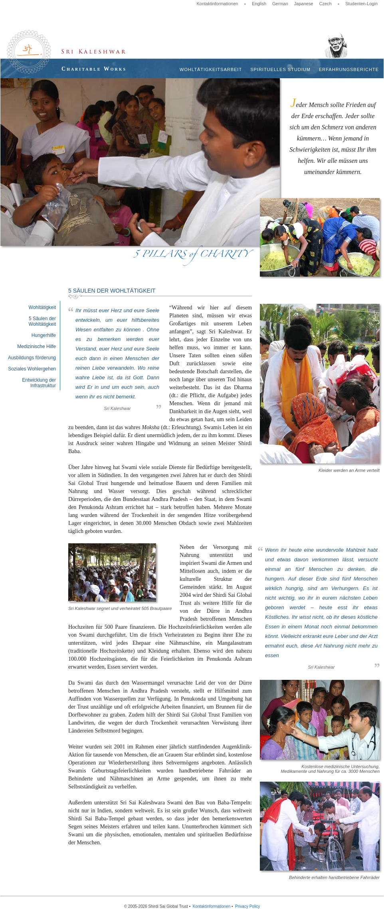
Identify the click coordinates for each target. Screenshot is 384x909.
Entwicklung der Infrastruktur (39, 382)
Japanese (303, 3)
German (280, 3)
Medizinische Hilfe (36, 346)
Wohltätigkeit (42, 307)
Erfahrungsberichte (349, 69)
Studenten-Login (361, 3)
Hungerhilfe (44, 335)
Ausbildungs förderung (32, 357)
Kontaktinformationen (217, 3)
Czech (325, 3)
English (259, 3)
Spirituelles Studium (280, 69)
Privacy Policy (247, 906)
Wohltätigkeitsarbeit (211, 69)
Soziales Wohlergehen (32, 369)
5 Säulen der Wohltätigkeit (42, 321)
